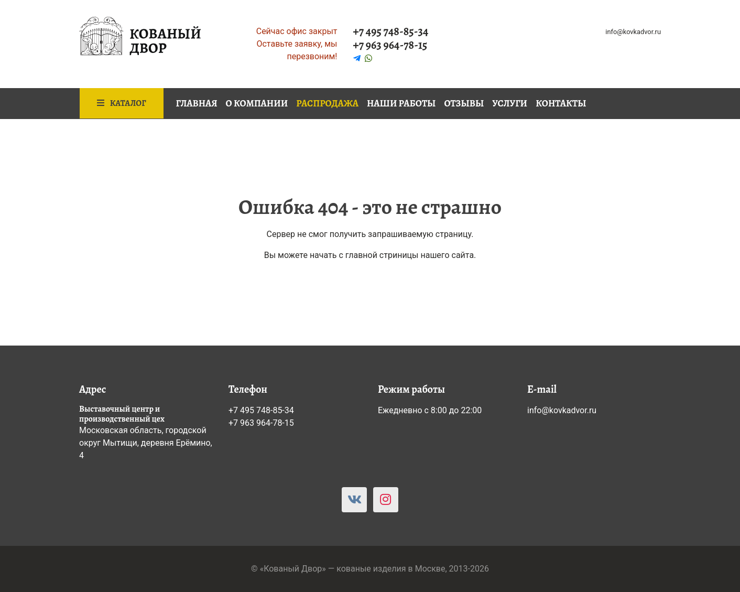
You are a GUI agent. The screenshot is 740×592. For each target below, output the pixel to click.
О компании (257, 103)
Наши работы (401, 103)
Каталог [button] (121, 103)
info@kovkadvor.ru (633, 32)
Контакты (561, 103)
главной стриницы (382, 255)
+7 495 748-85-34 (391, 31)
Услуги (509, 103)
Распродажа (327, 103)
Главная (196, 103)
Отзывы (464, 103)
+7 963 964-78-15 (390, 45)
